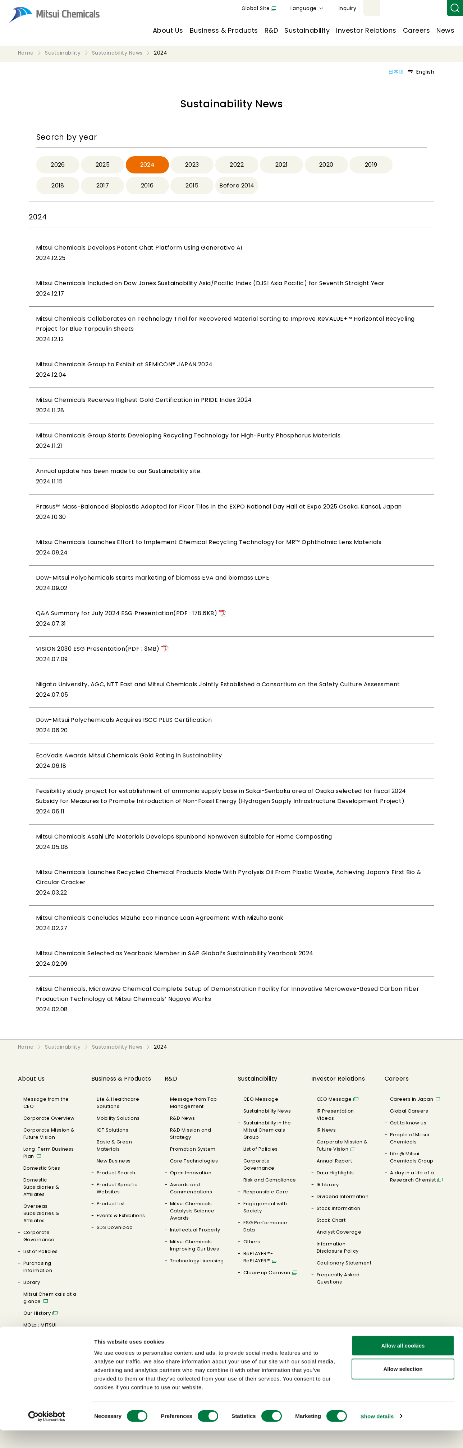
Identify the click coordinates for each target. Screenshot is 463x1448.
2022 (237, 165)
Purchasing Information (37, 1267)
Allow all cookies (403, 1363)
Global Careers (409, 1111)
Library (31, 1282)
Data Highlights (335, 1172)
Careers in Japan (412, 1099)
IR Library (328, 1184)
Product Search (116, 1172)
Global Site (339, 8)
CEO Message (260, 1099)
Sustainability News (267, 1111)
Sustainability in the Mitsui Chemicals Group (267, 1130)
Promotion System (193, 1149)
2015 (191, 185)
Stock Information (339, 1208)
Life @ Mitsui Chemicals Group (412, 1157)
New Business (114, 1160)
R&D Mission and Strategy (190, 1134)
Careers (416, 30)
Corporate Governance (39, 1236)
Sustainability (307, 30)
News (445, 30)
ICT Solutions (112, 1130)
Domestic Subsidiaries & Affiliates (41, 1187)
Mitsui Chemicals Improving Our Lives (194, 1245)
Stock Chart (331, 1220)
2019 (371, 165)
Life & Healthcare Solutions (118, 1103)
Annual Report (334, 1160)
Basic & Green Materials (114, 1145)
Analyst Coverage (339, 1232)
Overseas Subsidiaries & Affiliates (41, 1213)
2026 (58, 165)
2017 (102, 185)
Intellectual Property (195, 1229)
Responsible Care (265, 1191)
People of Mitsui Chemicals (410, 1138)
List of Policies (40, 1251)
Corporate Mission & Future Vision (48, 1134)
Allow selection (402, 1387)
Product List (111, 1203)
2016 (147, 185)
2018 (57, 185)
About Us (168, 30)
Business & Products (224, 30)
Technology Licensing (197, 1260)
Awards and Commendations (191, 1188)
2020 (326, 165)
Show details (377, 1434)
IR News (326, 1130)
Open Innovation (190, 1172)
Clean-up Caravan (266, 1272)
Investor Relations (366, 30)
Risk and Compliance (269, 1179)
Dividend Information (343, 1196)
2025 (103, 165)
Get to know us (408, 1122)
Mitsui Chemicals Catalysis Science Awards (192, 1210)
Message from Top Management (193, 1103)
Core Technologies (194, 1160)
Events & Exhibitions (121, 1215)
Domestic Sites (41, 1168)
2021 (281, 165)
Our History (37, 1313)
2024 (147, 165)
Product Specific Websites (117, 1188)
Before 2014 (236, 185)
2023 (192, 165)
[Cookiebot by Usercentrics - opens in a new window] (46, 1434)
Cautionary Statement (344, 1262)
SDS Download (115, 1227)
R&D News (182, 1118)
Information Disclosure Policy (338, 1247)
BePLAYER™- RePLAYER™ (258, 1257)
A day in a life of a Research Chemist (413, 1176)
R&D (271, 30)
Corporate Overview (49, 1118)
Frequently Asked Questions (338, 1278)
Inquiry (431, 8)
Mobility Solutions (118, 1118)
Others (251, 1241)
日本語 (396, 71)
